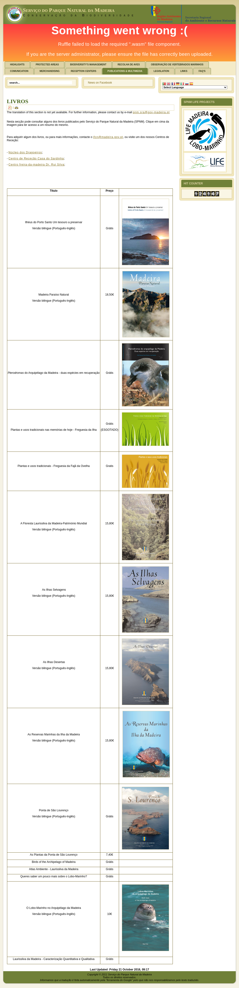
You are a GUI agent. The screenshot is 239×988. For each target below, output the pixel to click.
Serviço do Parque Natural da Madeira (69, 10)
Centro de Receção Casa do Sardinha (36, 158)
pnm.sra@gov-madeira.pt (151, 112)
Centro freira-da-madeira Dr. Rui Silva (36, 164)
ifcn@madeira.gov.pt (108, 137)
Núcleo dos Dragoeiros (25, 152)
